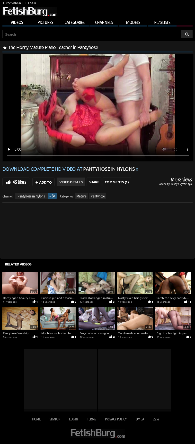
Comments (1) (117, 182)
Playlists (162, 22)
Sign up (55, 419)
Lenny (174, 184)
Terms (91, 419)
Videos (17, 22)
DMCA (140, 419)
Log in (32, 3)
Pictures (45, 22)
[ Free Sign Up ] (12, 3)
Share (94, 182)
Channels (104, 22)
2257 (156, 419)
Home (36, 419)
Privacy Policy (116, 419)
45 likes (19, 182)
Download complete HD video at (69, 169)
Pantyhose (98, 196)
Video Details (71, 182)
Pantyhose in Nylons (31, 196)
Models (133, 22)
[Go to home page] (29, 11)
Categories (74, 22)
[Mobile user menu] (97, 21)
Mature (81, 196)
